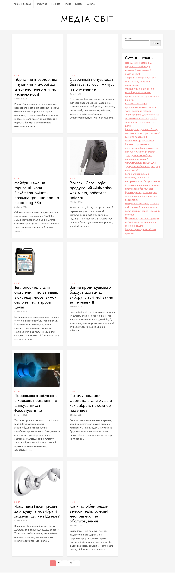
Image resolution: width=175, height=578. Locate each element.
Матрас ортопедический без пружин (140, 231)
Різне (68, 4)
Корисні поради (22, 4)
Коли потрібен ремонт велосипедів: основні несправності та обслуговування (90, 514)
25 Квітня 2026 (20, 415)
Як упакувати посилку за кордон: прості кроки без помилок (143, 187)
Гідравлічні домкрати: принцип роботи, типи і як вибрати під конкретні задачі (142, 222)
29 (71, 563)
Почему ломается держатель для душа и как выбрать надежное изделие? (91, 403)
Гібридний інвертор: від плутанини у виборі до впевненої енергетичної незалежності (35, 87)
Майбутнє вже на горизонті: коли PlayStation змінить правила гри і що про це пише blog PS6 (36, 192)
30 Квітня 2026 (20, 98)
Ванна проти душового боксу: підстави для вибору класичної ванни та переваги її (91, 295)
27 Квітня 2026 (76, 306)
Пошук (128, 38)
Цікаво (79, 4)
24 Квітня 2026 (76, 415)
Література (41, 4)
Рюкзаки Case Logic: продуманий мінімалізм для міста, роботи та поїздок (91, 190)
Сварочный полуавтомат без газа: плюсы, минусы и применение (92, 84)
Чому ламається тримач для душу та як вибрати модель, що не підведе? (37, 511)
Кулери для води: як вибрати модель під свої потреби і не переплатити (141, 196)
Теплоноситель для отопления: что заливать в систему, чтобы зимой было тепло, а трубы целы (36, 297)
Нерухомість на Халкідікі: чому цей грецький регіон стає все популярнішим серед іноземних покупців (142, 209)
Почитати (56, 4)
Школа (91, 4)
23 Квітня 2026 (76, 525)
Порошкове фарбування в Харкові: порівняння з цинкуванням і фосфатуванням (36, 403)
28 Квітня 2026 (76, 202)
